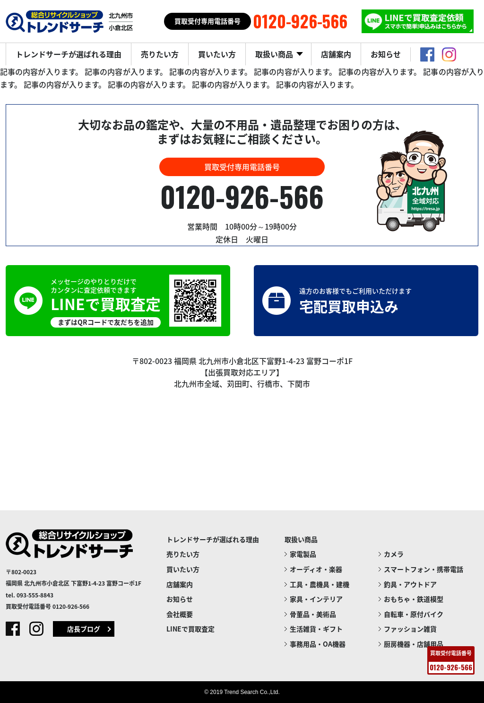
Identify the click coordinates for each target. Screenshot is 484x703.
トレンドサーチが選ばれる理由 (68, 54)
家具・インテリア (316, 599)
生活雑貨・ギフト (316, 628)
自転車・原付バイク (413, 614)
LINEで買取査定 (190, 628)
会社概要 (179, 614)
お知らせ (386, 54)
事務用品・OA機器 (318, 644)
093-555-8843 (35, 595)
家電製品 (303, 554)
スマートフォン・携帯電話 (423, 569)
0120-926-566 (242, 196)
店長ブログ (83, 628)
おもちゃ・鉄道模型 (413, 599)
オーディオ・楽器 (316, 569)
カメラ (394, 554)
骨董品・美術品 (313, 614)
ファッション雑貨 (410, 628)
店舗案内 (336, 54)
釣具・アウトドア (410, 584)
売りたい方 (160, 54)
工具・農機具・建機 (319, 584)
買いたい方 (217, 54)
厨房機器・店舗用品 (413, 644)
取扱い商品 (275, 54)
